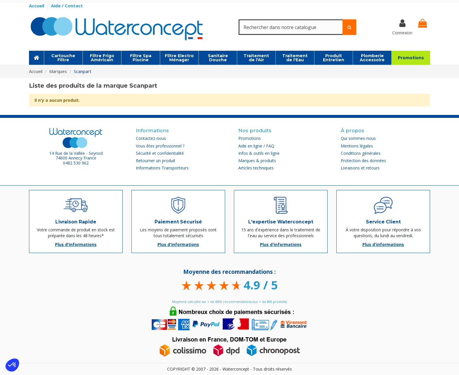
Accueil (37, 6)
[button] (12, 365)
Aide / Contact (67, 6)
